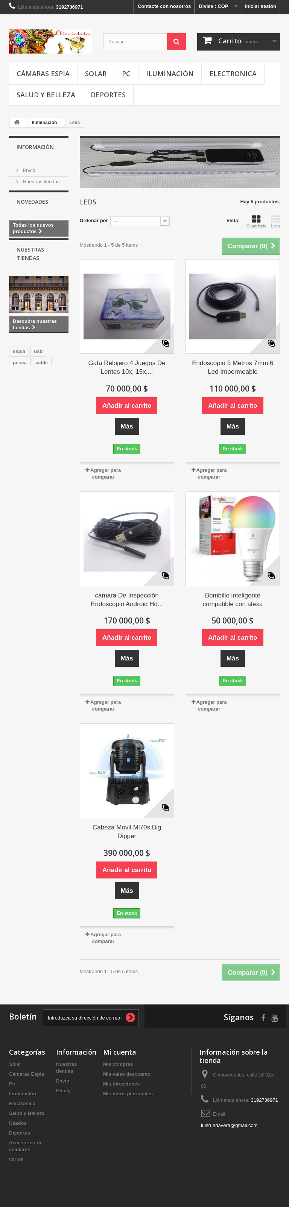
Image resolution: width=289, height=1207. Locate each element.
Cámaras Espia (43, 73)
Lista (275, 221)
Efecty (63, 1090)
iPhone (21, 438)
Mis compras (118, 1064)
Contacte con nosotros (164, 6)
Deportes (108, 94)
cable (41, 404)
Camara (46, 415)
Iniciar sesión (260, 6)
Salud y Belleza (46, 94)
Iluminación (170, 73)
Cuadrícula (256, 221)
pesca (20, 404)
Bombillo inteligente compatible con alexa (233, 600)
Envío (28, 167)
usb (38, 392)
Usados (18, 1123)
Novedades (32, 206)
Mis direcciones (121, 1084)
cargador (48, 438)
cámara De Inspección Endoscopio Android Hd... (127, 600)
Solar (95, 73)
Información (35, 146)
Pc (126, 73)
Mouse (20, 415)
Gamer (43, 426)
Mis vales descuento (127, 1074)
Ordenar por (94, 220)
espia (19, 392)
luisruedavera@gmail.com (229, 1125)
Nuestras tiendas (40, 178)
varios (16, 1159)
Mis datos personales (128, 1093)
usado (20, 426)
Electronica (233, 73)
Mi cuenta (119, 1052)
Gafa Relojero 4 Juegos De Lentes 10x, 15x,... (127, 367)
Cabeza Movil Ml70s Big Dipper (127, 832)
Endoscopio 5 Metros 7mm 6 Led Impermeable (232, 367)
